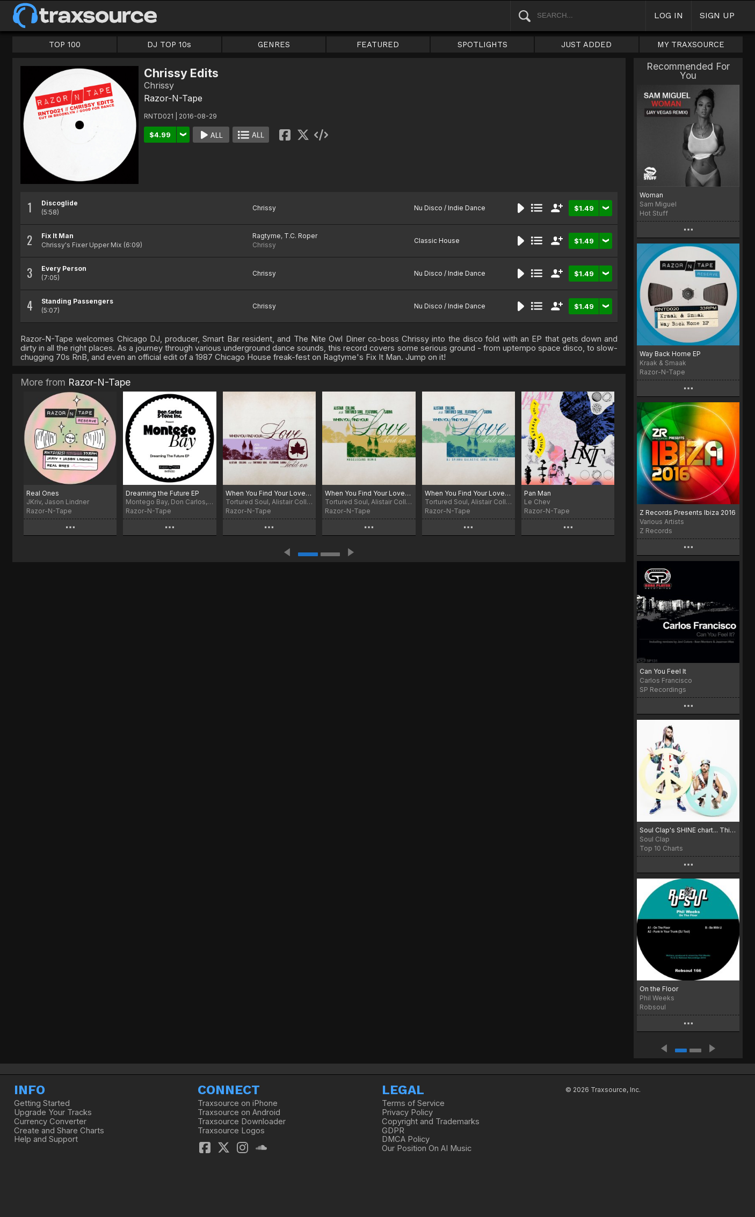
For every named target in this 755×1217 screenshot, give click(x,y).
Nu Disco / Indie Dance (449, 208)
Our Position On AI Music (426, 1148)
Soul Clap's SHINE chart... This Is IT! (688, 830)
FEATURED (378, 44)
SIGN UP (717, 15)
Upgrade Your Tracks (53, 1112)
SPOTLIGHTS (482, 44)
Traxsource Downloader (242, 1121)
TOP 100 (65, 44)
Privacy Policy (407, 1112)
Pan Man (537, 493)
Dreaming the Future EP (162, 493)
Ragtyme (266, 236)
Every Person (63, 268)
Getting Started (42, 1103)
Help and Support (46, 1139)
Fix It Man (57, 236)
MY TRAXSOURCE (690, 44)
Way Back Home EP (670, 354)
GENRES (274, 44)
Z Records (656, 531)
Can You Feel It (663, 671)
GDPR (393, 1130)
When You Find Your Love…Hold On (368, 493)
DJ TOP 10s (169, 44)
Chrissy (264, 208)
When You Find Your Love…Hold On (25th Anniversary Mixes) (269, 493)
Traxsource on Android (239, 1112)
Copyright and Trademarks (431, 1121)
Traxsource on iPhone (238, 1103)
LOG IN (668, 15)
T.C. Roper (300, 236)
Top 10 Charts (661, 848)
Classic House (437, 241)
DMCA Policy (406, 1139)
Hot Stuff (654, 213)
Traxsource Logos (231, 1130)
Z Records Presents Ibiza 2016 (688, 512)
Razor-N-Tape (173, 98)
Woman (651, 195)
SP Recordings (663, 689)
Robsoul (653, 1007)
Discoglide (59, 203)
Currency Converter (50, 1121)
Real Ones (42, 493)
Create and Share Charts (59, 1130)
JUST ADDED (586, 44)
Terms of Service (413, 1103)
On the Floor (659, 989)
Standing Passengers (77, 301)
